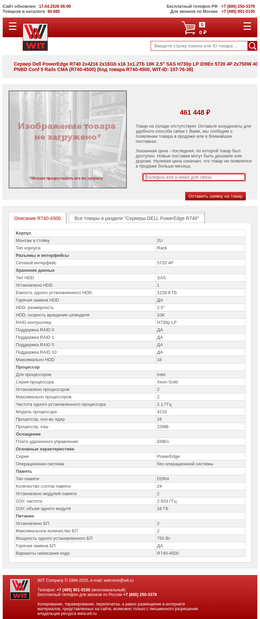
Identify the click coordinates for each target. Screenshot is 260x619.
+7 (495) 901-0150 (73, 590)
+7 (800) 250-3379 (140, 594)
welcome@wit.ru (118, 580)
